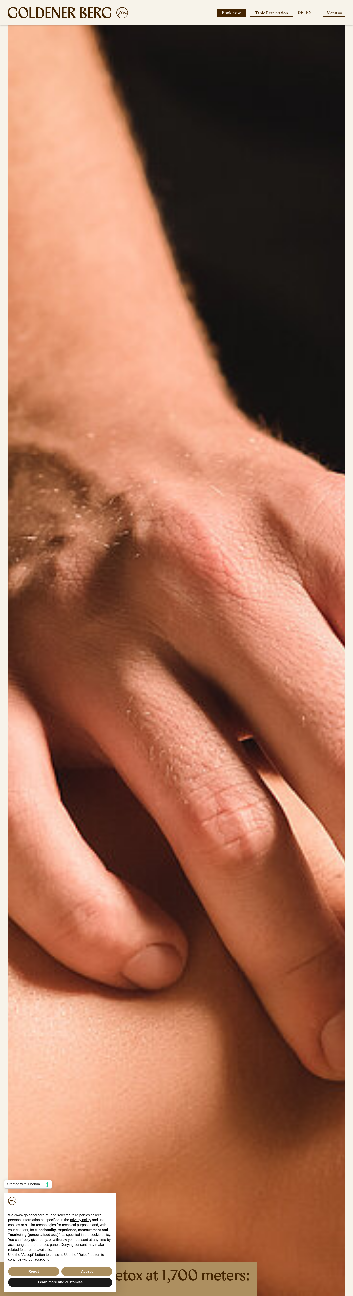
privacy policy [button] (80, 1220)
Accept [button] (87, 1271)
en (309, 12)
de (300, 12)
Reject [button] (33, 1271)
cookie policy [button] (100, 1235)
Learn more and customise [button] (60, 1282)
